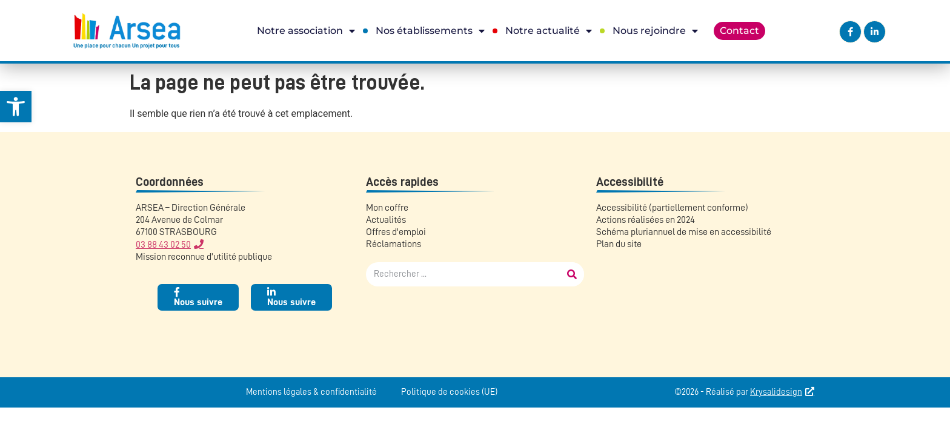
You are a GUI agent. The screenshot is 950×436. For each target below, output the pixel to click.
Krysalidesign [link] (776, 392)
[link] (16, 106)
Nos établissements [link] (430, 31)
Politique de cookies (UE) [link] (449, 392)
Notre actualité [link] (548, 31)
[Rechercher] (572, 274)
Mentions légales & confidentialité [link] (311, 392)
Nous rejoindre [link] (655, 31)
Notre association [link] (306, 31)
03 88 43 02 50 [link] (163, 244)
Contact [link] (739, 30)
